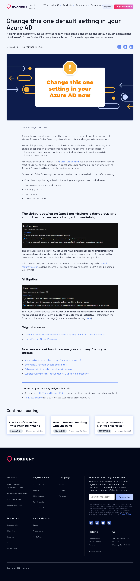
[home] (17, 7)
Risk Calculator (39, 502)
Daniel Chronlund (69, 161)
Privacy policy (38, 531)
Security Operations (14, 505)
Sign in (107, 6)
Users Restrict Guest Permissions (42, 339)
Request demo (124, 6)
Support (36, 525)
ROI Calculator (38, 496)
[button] (50, 5)
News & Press (12, 549)
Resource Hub (12, 525)
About (61, 484)
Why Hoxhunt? (39, 484)
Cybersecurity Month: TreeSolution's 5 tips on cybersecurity (56, 373)
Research (10, 537)
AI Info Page (37, 537)
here (88, 318)
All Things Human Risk (51, 393)
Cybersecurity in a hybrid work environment (48, 369)
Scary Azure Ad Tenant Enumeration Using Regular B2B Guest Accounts (64, 334)
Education (11, 531)
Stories (9, 543)
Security (36, 490)
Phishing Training (14, 499)
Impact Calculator (40, 508)
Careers (62, 490)
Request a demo (33, 397)
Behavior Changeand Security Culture (15, 485)
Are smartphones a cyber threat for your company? (52, 360)
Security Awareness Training (18, 493)
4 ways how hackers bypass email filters (45, 364)
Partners (62, 496)
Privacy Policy (125, 514)
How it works (31, 7)
